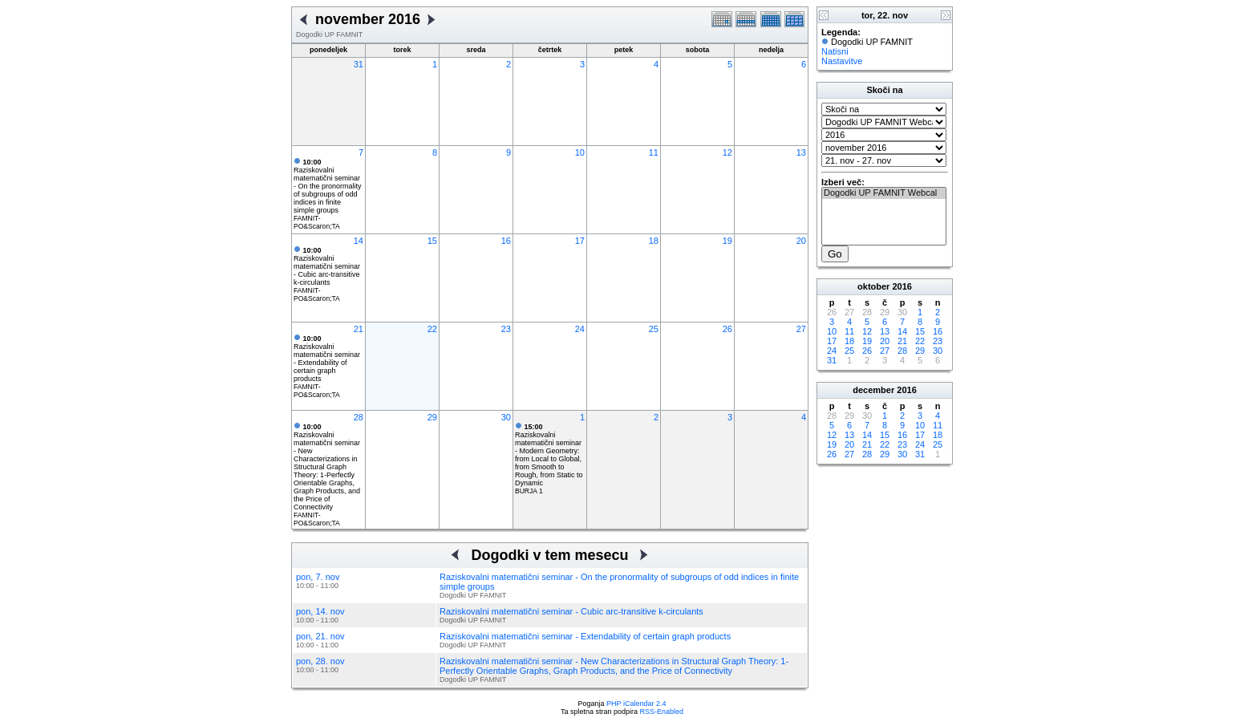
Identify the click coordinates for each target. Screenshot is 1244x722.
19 (727, 240)
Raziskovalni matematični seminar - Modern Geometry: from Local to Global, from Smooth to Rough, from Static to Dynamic (549, 455)
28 (358, 417)
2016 (901, 286)
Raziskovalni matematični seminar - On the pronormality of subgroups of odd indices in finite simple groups (328, 186)
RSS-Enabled (662, 712)
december (873, 390)
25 (653, 329)
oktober (873, 286)
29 (432, 417)
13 (801, 152)
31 (358, 64)
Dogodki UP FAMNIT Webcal (884, 193)
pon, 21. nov (320, 636)
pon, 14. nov (320, 611)
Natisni (835, 51)
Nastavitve (841, 61)
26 (727, 329)
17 (580, 240)
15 (432, 240)
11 (653, 152)
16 (506, 240)
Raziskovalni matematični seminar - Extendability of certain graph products (327, 359)
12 (727, 152)
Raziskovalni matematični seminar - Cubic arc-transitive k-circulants (327, 266)
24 (580, 329)
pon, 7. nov (317, 577)
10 (580, 152)
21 (358, 329)
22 (432, 329)
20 (801, 240)
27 (801, 329)
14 (358, 240)
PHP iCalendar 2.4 (636, 704)
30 (506, 417)
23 (506, 329)
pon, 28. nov (320, 661)
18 (653, 240)
